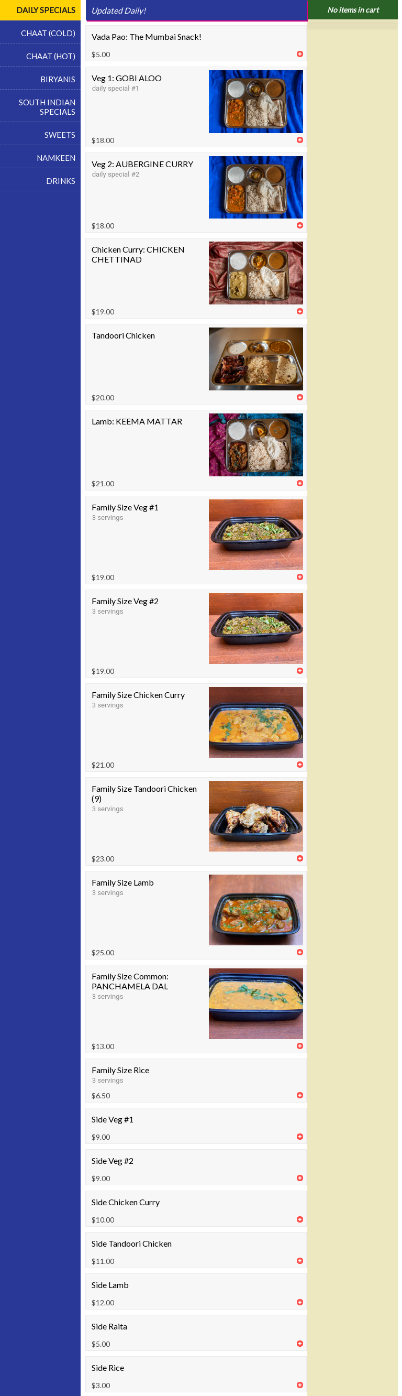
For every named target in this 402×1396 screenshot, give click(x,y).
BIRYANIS (57, 79)
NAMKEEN (56, 157)
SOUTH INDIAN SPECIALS (47, 106)
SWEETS (59, 134)
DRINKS (60, 181)
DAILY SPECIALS (45, 10)
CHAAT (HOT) (50, 56)
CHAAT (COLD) (48, 33)
